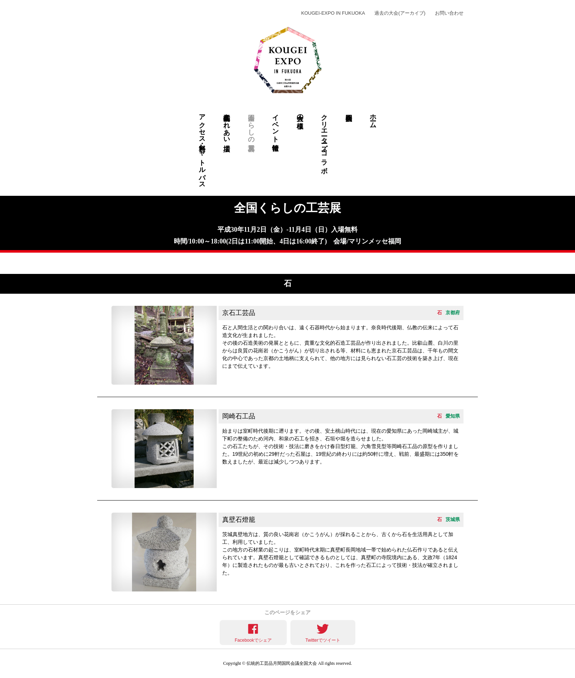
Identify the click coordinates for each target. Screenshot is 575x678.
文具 (324, 263)
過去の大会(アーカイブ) (399, 13)
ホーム (373, 117)
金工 (373, 263)
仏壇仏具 (348, 263)
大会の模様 (300, 113)
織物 (422, 263)
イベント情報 (275, 124)
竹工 (226, 263)
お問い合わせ (449, 13)
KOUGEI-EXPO (154, 13)
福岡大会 (348, 147)
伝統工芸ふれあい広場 (226, 125)
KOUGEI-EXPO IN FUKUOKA (333, 13)
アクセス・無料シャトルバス (202, 147)
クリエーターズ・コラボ (324, 140)
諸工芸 (299, 263)
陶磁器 (177, 263)
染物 (153, 263)
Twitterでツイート (322, 640)
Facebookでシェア (253, 640)
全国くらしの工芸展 (251, 125)
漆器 (397, 263)
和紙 (251, 263)
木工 (202, 263)
